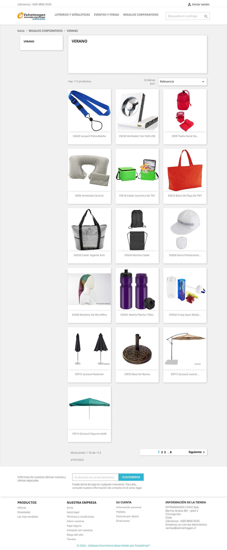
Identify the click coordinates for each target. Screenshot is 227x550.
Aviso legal (73, 512)
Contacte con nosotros (80, 530)
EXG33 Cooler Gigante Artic (89, 255)
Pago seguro (74, 525)
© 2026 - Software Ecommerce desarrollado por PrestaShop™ (113, 545)
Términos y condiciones (80, 516)
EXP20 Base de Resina (137, 374)
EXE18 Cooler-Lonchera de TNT (137, 195)
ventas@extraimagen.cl (181, 528)
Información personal (128, 507)
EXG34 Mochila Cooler (137, 255)
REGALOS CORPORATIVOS (140, 14)
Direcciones (123, 520)
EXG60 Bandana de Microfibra (89, 314)
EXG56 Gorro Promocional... (185, 255)
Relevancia (182, 81)
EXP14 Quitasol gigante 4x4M (89, 433)
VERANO (29, 41)
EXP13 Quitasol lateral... (185, 374)
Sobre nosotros (75, 521)
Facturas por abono (127, 516)
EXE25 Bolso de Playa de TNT (185, 195)
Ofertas (21, 507)
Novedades (23, 512)
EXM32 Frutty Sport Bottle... (185, 314)
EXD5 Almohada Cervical (89, 195)
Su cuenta (123, 502)
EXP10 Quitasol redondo (89, 374)
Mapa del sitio (75, 534)
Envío (70, 507)
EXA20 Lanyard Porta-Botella (89, 136)
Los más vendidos (27, 516)
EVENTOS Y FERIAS (106, 14)
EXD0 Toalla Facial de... (185, 136)
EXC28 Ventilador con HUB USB (137, 136)
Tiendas (71, 539)
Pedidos (120, 511)
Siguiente (197, 452)
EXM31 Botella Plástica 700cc (137, 314)
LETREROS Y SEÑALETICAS (72, 14)
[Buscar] (188, 16)
